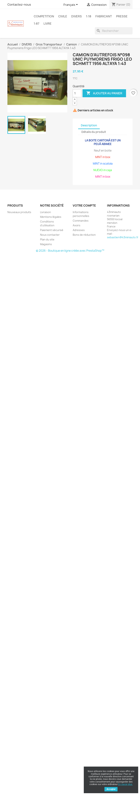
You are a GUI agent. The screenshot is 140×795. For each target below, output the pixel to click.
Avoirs (76, 225)
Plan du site (47, 239)
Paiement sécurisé (51, 230)
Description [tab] (89, 125)
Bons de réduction (84, 234)
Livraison (45, 212)
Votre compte (84, 205)
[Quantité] (77, 93)
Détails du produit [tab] (93, 132)
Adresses (79, 230)
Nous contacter (50, 234)
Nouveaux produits (19, 212)
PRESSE (121, 16)
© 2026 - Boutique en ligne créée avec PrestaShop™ (70, 251)
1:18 (88, 16)
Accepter (111, 789)
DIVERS (76, 16)
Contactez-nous (19, 5)
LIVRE (48, 24)
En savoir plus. (125, 784)
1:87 (36, 24)
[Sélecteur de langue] (71, 5)
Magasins (46, 244)
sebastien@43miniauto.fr (122, 237)
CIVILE (62, 16)
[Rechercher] (114, 30)
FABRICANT (103, 16)
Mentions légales (50, 217)
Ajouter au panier (104, 93)
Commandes (80, 220)
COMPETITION (44, 16)
